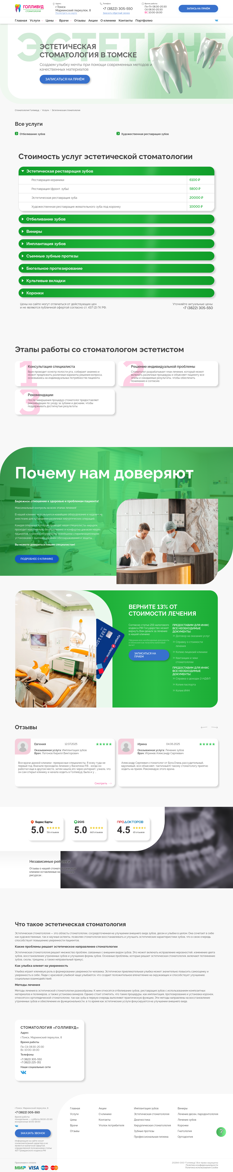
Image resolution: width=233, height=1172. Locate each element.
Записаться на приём (64, 79)
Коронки (183, 1125)
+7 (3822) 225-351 (31, 1062)
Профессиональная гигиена (151, 1136)
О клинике (108, 20)
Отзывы (80, 20)
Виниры (183, 1108)
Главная (21, 20)
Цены (50, 20)
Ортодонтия (185, 1136)
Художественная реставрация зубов (145, 134)
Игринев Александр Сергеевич (164, 753)
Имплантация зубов (74, 750)
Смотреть (103, 783)
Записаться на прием (145, 655)
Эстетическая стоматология (151, 1114)
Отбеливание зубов (32, 134)
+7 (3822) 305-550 (118, 8)
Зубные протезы (144, 1131)
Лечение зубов (174, 750)
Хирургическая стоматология (152, 1125)
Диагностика (142, 1119)
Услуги (35, 20)
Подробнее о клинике (37, 558)
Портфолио (143, 20)
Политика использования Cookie (201, 1167)
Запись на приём (198, 8)
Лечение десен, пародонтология (198, 1114)
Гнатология (185, 1131)
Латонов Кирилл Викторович (60, 753)
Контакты (126, 20)
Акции (93, 20)
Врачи (64, 20)
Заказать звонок (116, 13)
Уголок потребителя (111, 1125)
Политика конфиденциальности (202, 1165)
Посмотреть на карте (66, 13)
